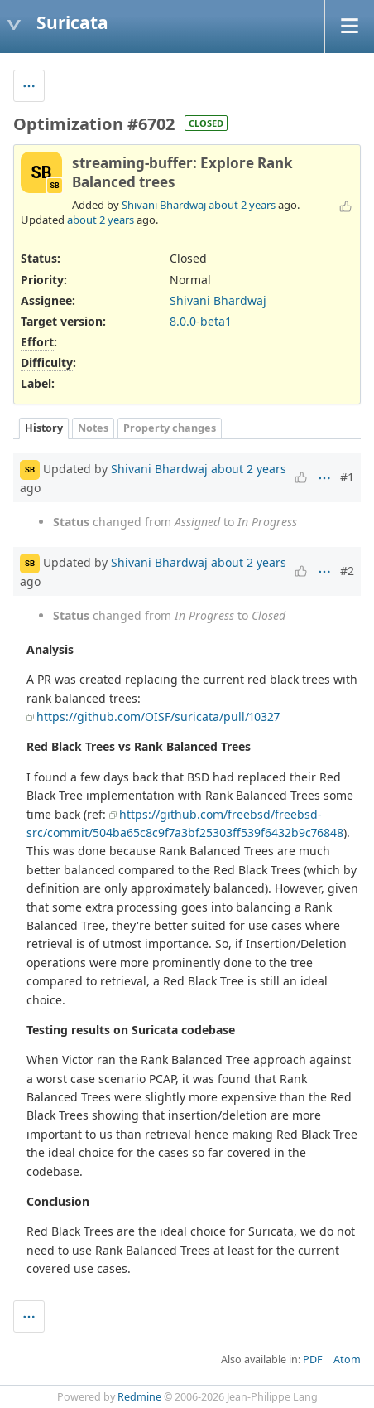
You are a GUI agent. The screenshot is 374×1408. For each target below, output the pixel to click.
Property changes (169, 428)
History (44, 428)
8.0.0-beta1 (201, 321)
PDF (313, 1359)
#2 (347, 570)
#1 (347, 477)
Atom (347, 1359)
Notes (93, 428)
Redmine (139, 1397)
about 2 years (242, 204)
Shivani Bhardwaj (164, 204)
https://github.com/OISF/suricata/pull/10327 (158, 716)
